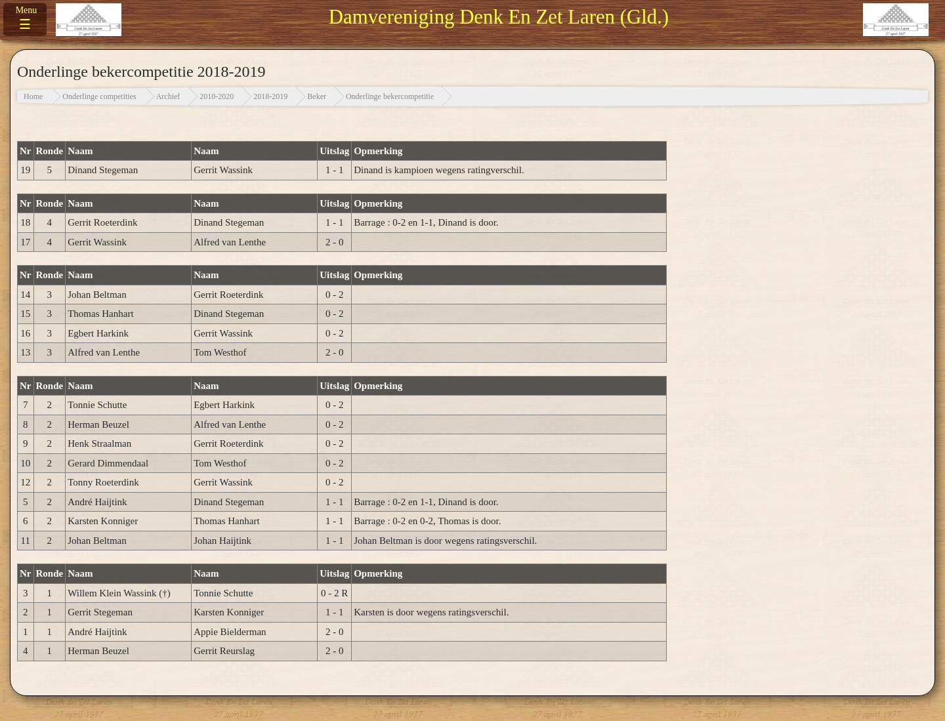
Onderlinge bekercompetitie (390, 96)
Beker (316, 96)
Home (33, 96)
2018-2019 (270, 96)
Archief (168, 96)
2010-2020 (217, 96)
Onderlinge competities (99, 96)
